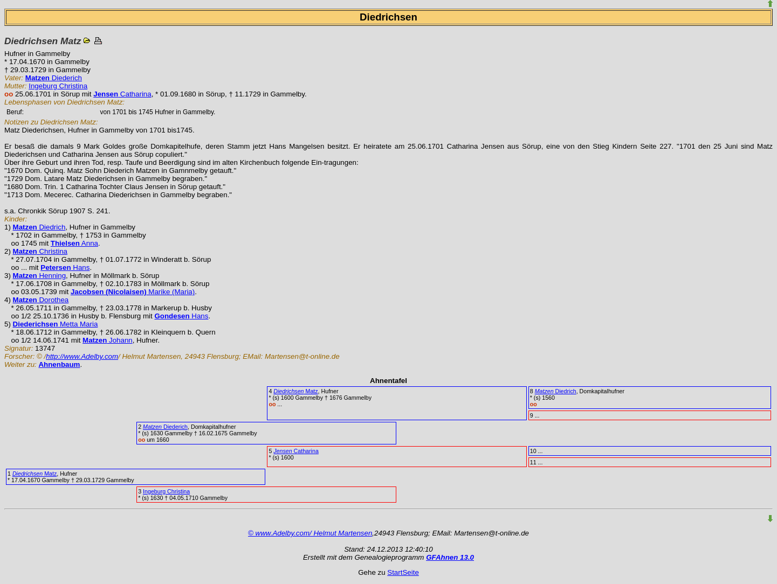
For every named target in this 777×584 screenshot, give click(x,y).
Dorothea (41, 300)
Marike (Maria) (133, 292)
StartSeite (403, 572)
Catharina (122, 94)
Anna (74, 243)
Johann (107, 340)
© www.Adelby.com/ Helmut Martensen (310, 533)
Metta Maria (55, 324)
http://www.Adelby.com (82, 356)
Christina (40, 251)
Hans (65, 267)
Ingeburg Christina (58, 86)
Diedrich (39, 227)
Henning (39, 276)
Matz (295, 391)
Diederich (53, 78)
